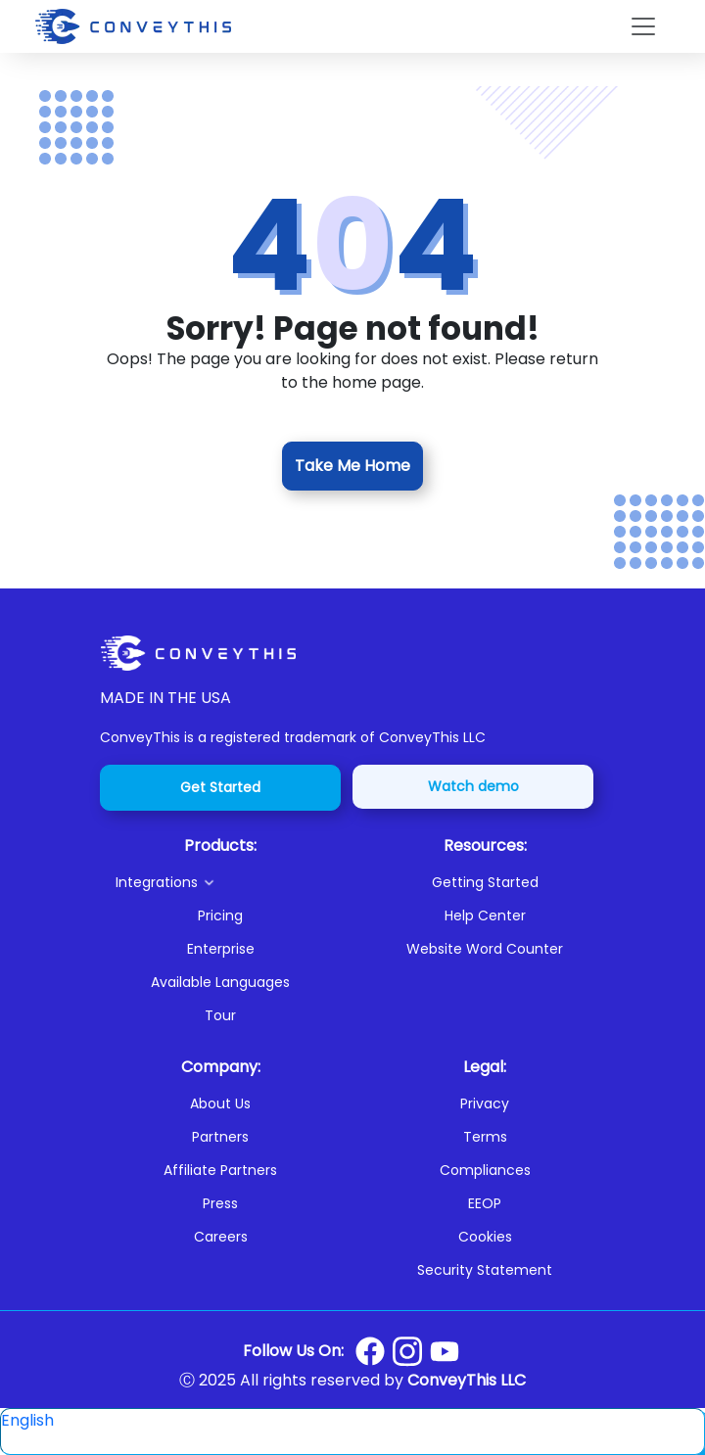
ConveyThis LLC (466, 1380)
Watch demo (473, 786)
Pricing (220, 915)
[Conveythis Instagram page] (407, 1351)
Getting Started (485, 882)
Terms (485, 1137)
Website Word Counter (484, 949)
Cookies (485, 1236)
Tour (220, 1015)
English (27, 1420)
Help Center (485, 915)
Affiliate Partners (220, 1170)
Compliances (485, 1170)
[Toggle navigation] (643, 26)
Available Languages (220, 982)
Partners (220, 1137)
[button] (228, 882)
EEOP (484, 1203)
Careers (221, 1236)
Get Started (220, 787)
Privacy (484, 1103)
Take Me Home (352, 465)
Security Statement (484, 1270)
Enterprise (221, 949)
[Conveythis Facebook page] (370, 1351)
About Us (220, 1103)
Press (220, 1203)
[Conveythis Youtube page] (444, 1351)
